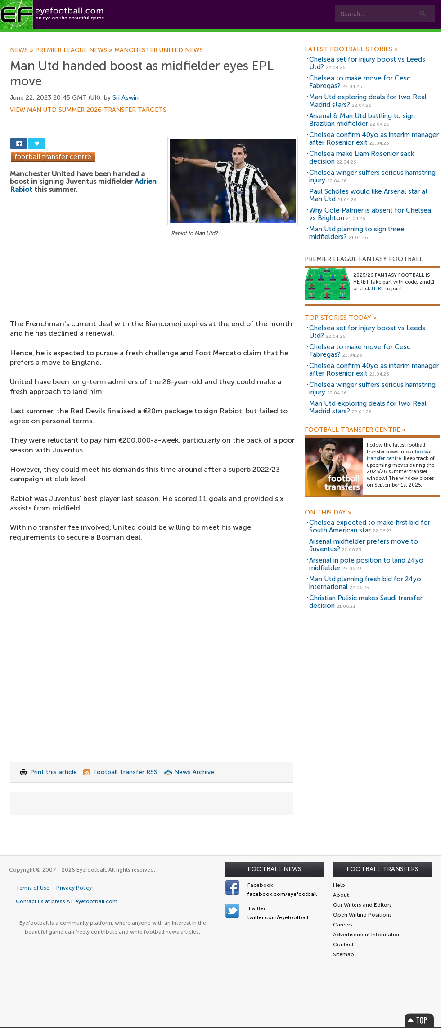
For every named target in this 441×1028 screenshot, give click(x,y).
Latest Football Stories (351, 49)
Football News (275, 869)
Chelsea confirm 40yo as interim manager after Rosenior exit (374, 138)
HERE (378, 289)
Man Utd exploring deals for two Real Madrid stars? (368, 101)
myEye (231, 36)
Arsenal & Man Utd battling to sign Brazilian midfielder (362, 120)
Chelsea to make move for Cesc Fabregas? (359, 82)
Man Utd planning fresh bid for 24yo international (365, 583)
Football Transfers (382, 869)
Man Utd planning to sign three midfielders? (357, 233)
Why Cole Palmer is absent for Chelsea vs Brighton (370, 214)
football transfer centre (400, 455)
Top (419, 1020)
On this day (328, 512)
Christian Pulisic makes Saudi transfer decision (366, 602)
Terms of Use (33, 888)
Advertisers (335, 36)
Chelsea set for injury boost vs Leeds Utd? (367, 63)
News (22, 50)
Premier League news (74, 50)
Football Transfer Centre (355, 430)
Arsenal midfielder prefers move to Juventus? (363, 545)
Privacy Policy (74, 888)
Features (133, 36)
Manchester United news (158, 50)
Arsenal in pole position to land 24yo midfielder (366, 564)
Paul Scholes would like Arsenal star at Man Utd (368, 195)
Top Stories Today (341, 318)
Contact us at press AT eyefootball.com (66, 901)
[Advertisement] (154, 287)
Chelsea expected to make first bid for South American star (369, 526)
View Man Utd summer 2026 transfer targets (88, 110)
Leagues (183, 36)
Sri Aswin (125, 98)
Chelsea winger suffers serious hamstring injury (372, 176)
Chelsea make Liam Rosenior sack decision (361, 157)
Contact (281, 36)
